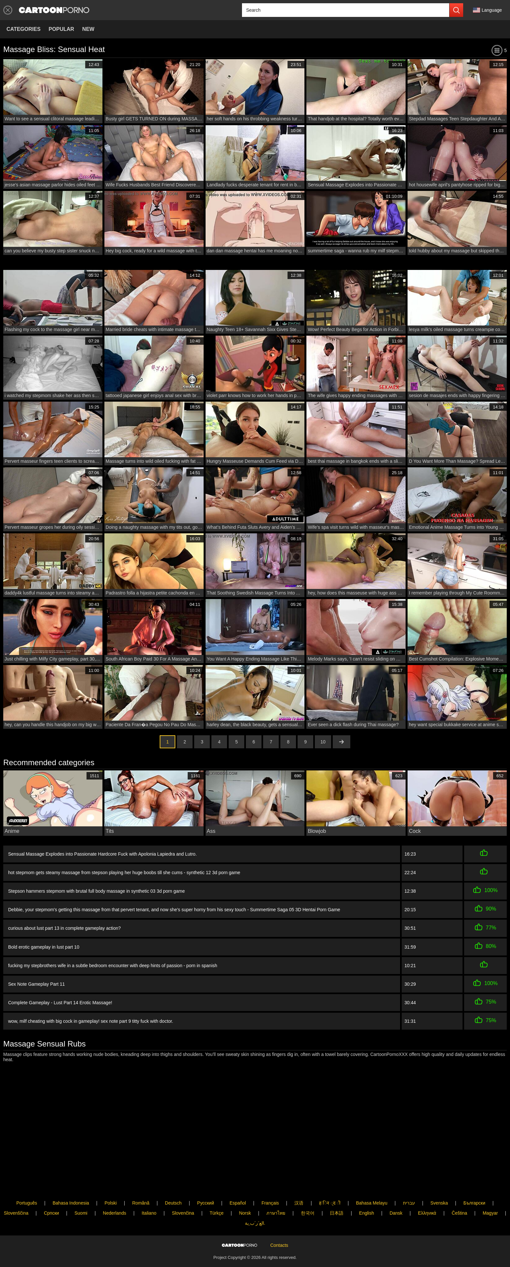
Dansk (396, 1197)
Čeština (459, 1197)
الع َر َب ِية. (255, 1207)
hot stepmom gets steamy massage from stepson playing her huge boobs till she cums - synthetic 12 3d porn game (124, 872)
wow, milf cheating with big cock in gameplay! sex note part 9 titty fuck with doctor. (90, 1020)
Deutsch (173, 1187)
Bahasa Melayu (371, 1187)
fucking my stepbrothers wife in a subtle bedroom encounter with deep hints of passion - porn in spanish (112, 965)
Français (270, 1187)
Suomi (80, 1197)
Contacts (279, 1240)
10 (323, 741)
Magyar (490, 1197)
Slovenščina (16, 1197)
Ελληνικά (427, 1197)
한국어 (308, 1197)
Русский (205, 1187)
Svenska (439, 1187)
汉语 (298, 1187)
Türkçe (217, 1197)
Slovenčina (183, 1197)
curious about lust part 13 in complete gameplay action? (64, 928)
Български (474, 1187)
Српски (51, 1197)
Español (238, 1187)
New (88, 29)
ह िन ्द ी (330, 1187)
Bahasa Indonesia (71, 1187)
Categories (24, 29)
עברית (409, 1187)
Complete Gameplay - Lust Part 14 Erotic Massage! (60, 1002)
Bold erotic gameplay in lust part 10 (43, 947)
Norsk (245, 1197)
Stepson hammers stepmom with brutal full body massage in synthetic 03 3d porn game (96, 891)
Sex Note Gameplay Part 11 (36, 984)
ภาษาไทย (275, 1197)
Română (140, 1187)
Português (26, 1187)
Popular (61, 29)
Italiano (149, 1197)
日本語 (336, 1197)
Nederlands (114, 1197)
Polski (110, 1187)
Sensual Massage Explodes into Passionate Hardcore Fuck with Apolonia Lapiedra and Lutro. (102, 854)
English (366, 1197)
